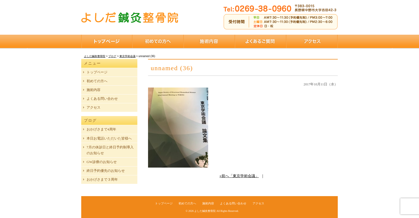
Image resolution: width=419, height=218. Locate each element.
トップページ (106, 41)
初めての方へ (158, 41)
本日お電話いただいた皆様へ (109, 138)
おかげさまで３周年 (102, 179)
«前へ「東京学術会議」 (239, 176)
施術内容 (209, 41)
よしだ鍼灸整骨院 (205, 210)
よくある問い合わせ (102, 99)
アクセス (312, 41)
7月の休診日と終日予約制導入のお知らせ (110, 150)
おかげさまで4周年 (101, 129)
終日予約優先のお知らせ (106, 171)
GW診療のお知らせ (102, 162)
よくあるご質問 (260, 41)
